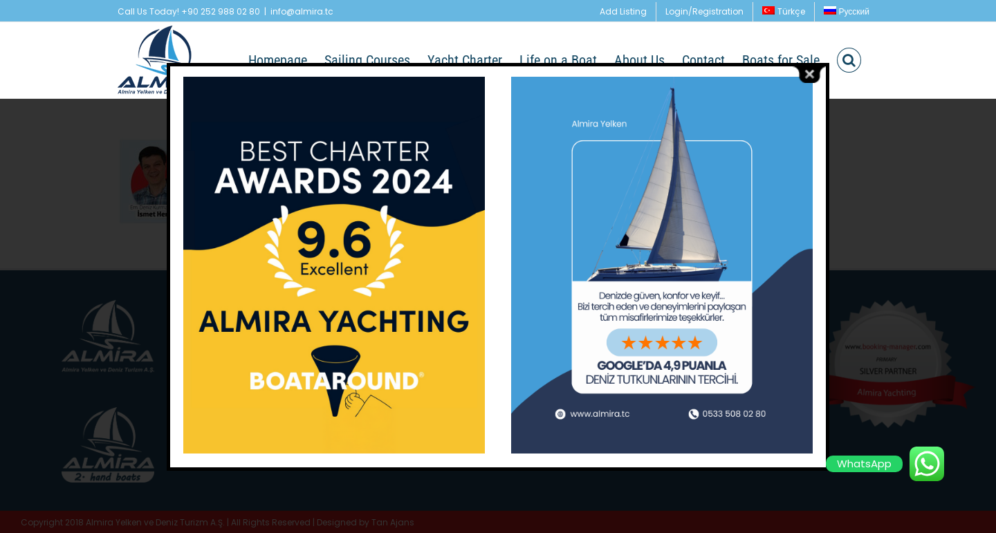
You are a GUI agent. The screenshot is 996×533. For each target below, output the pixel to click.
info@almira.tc (301, 11)
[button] (849, 60)
